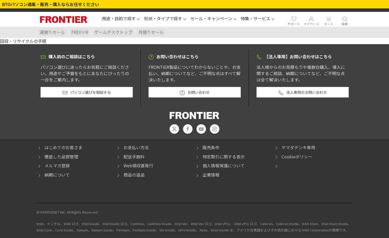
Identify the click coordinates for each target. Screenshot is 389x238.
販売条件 (207, 147)
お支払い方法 (132, 147)
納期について (53, 175)
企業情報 (207, 175)
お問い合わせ (195, 92)
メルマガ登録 (53, 165)
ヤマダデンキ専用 (294, 147)
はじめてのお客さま (59, 147)
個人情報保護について (220, 165)
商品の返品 (130, 175)
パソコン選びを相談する (86, 92)
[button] (121, 19)
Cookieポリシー (293, 156)
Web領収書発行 (134, 165)
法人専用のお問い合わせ (302, 92)
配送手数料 (130, 156)
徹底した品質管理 (57, 156)
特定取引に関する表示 (220, 156)
